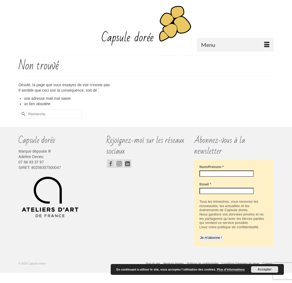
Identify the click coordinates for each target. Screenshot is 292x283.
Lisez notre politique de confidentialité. (229, 227)
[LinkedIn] (127, 163)
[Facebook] (111, 163)
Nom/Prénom (211, 167)
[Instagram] (119, 163)
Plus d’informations (231, 269)
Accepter (264, 269)
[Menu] (235, 45)
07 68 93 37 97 (31, 162)
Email (205, 184)
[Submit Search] (22, 114)
